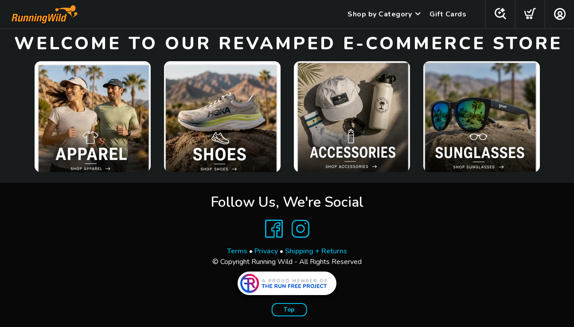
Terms (237, 251)
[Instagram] (300, 229)
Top (289, 310)
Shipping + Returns (316, 251)
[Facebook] (274, 229)
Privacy (266, 251)
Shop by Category (380, 14)
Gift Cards (448, 14)
